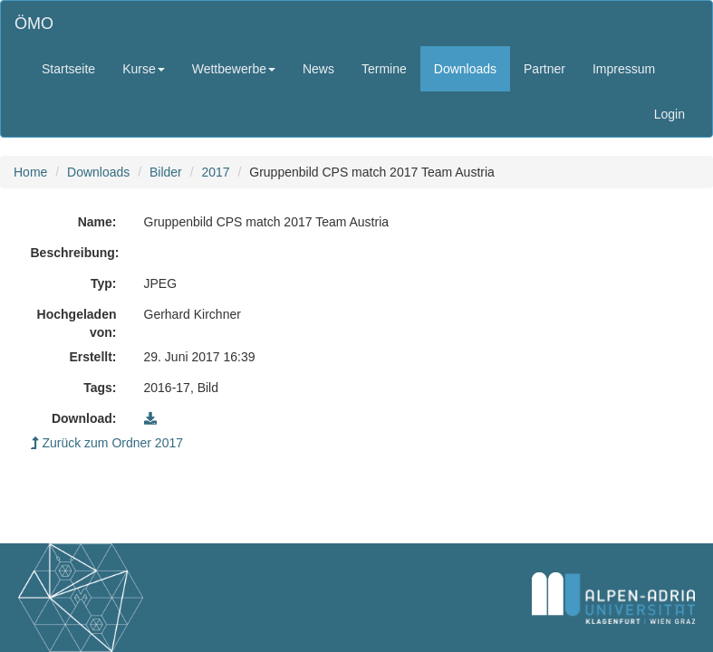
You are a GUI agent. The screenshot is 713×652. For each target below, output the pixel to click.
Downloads (465, 69)
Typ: (104, 283)
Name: (97, 222)
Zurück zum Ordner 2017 (107, 443)
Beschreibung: (75, 252)
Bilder (165, 172)
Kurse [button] (143, 69)
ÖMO (33, 23)
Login (669, 114)
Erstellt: (92, 357)
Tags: (99, 387)
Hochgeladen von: (77, 323)
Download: (84, 418)
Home (30, 172)
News (318, 69)
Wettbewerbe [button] (233, 69)
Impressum (624, 69)
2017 (215, 172)
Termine (384, 69)
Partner (544, 69)
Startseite (68, 69)
